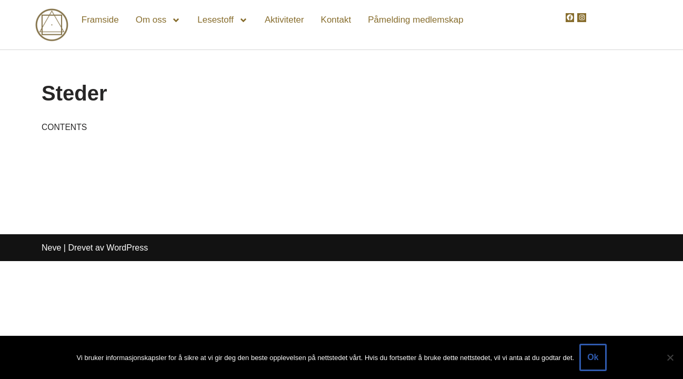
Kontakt (336, 20)
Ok (592, 357)
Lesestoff (222, 20)
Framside (100, 20)
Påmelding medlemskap (415, 20)
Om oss (158, 20)
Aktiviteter (284, 20)
